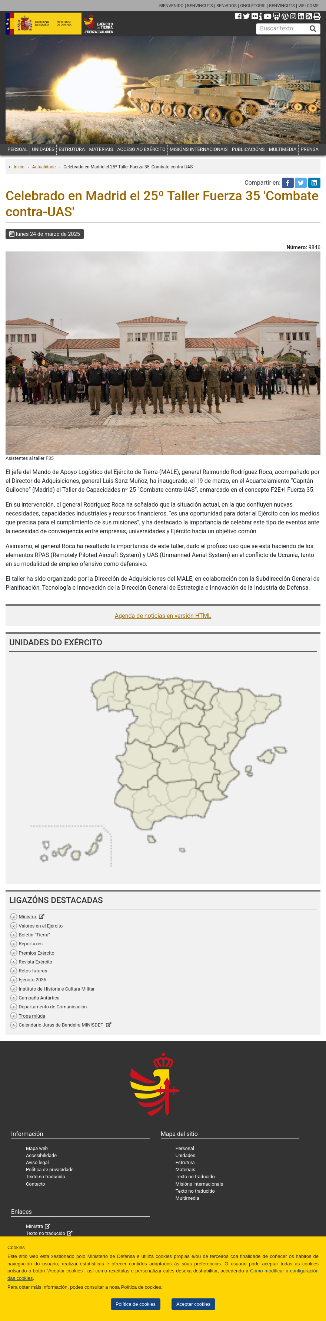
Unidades (185, 1155)
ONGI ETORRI (253, 5)
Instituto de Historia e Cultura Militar (57, 989)
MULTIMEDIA (283, 149)
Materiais (185, 1169)
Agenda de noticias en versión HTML (163, 615)
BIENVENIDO (171, 5)
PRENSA (310, 149)
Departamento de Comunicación (53, 1006)
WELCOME (308, 5)
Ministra (28, 916)
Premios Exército (36, 953)
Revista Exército (36, 962)
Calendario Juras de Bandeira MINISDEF (61, 1025)
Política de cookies (136, 1304)
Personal (185, 1148)
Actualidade (44, 166)
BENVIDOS (226, 5)
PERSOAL (17, 149)
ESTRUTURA (72, 149)
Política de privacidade (50, 1169)
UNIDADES (43, 149)
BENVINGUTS (200, 5)
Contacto (35, 1184)
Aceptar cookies (193, 1304)
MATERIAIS (101, 149)
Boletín (34, 935)
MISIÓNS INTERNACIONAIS (198, 149)
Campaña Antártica (39, 998)
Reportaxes (31, 943)
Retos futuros (33, 971)
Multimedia (187, 1198)
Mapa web (37, 1148)
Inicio (19, 166)
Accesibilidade (41, 1155)
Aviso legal (37, 1162)
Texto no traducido (45, 1176)
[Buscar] (313, 29)
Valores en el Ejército (41, 926)
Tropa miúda (32, 1016)
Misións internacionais (199, 1184)
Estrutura (185, 1162)
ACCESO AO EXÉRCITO (141, 149)
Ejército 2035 (32, 979)
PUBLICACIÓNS (248, 149)
